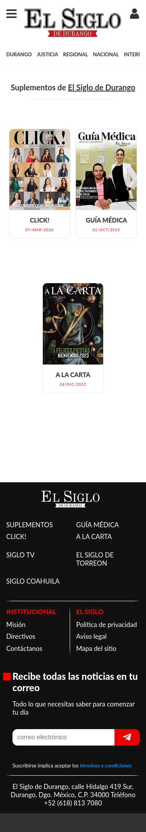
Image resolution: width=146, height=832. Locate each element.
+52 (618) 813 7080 (73, 803)
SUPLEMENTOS (29, 525)
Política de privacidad (106, 624)
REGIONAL (75, 54)
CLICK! (16, 536)
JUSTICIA (47, 54)
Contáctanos (24, 648)
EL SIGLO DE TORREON (95, 559)
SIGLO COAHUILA (33, 581)
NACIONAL (106, 54)
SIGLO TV (20, 555)
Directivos (20, 636)
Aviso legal (91, 636)
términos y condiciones (106, 765)
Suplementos (33, 87)
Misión (16, 624)
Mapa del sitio (96, 648)
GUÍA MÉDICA (97, 525)
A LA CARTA (94, 536)
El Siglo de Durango (101, 87)
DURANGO (19, 54)
